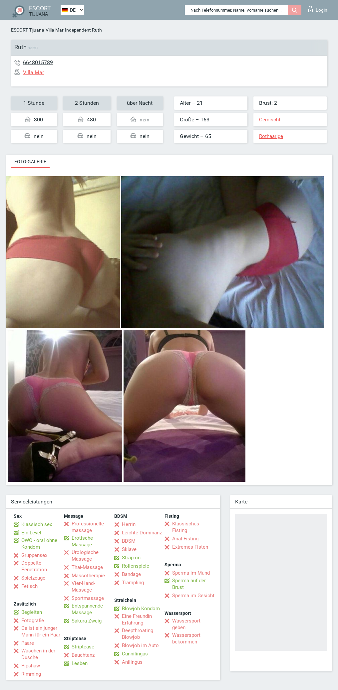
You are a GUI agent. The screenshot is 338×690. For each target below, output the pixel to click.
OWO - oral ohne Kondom (39, 543)
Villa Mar (55, 30)
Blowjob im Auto (140, 645)
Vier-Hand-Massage (83, 586)
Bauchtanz (83, 655)
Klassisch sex (36, 524)
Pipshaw (30, 666)
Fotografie (32, 620)
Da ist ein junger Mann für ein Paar (40, 631)
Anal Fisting (185, 539)
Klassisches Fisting (185, 527)
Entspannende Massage (87, 609)
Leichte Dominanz (142, 533)
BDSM (129, 541)
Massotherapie (88, 576)
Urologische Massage (85, 555)
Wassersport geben (186, 624)
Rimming (31, 674)
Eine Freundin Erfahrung (137, 619)
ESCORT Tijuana (27, 30)
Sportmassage (88, 598)
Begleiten (31, 612)
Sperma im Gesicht (193, 596)
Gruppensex (34, 555)
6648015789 (38, 62)
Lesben (80, 663)
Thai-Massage (87, 567)
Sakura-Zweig (87, 621)
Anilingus (132, 662)
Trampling (133, 583)
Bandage (131, 574)
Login (317, 9)
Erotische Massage (82, 541)
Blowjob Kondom (141, 609)
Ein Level (31, 533)
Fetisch (29, 586)
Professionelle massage (88, 527)
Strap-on (131, 558)
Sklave (129, 549)
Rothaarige (271, 136)
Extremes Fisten (190, 547)
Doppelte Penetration (34, 566)
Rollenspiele (135, 566)
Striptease (83, 647)
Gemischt (269, 120)
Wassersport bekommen (186, 638)
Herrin (129, 524)
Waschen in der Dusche (38, 654)
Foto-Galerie (30, 161)
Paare (27, 643)
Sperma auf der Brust (189, 584)
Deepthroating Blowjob (137, 633)
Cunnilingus (135, 654)
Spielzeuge (33, 578)
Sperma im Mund (191, 573)
